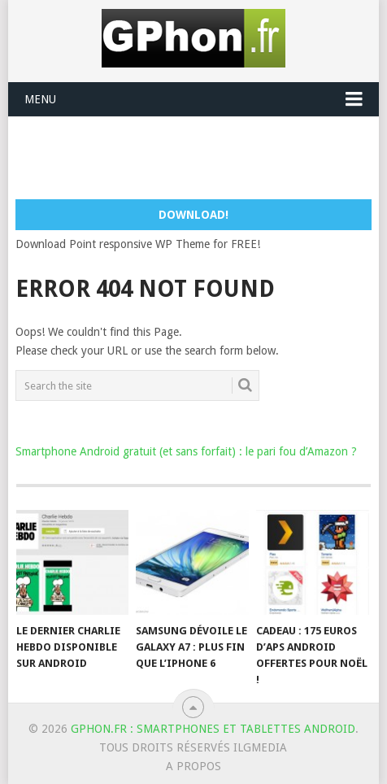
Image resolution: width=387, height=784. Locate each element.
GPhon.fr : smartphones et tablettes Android (213, 728)
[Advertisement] (201, 157)
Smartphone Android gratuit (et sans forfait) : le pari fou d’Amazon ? (186, 451)
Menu (40, 99)
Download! (193, 214)
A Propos (193, 766)
